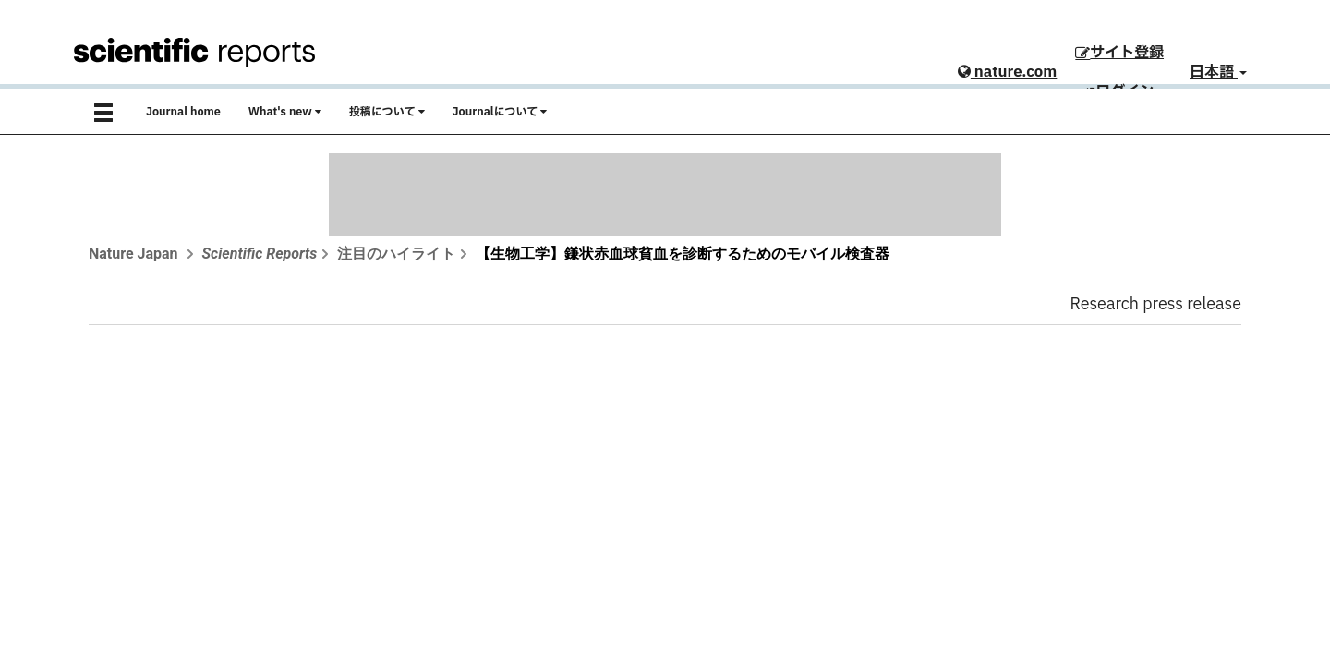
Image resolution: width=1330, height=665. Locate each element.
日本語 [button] (1218, 72)
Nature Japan (133, 253)
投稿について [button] (387, 111)
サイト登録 (1119, 53)
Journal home (183, 111)
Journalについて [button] (500, 111)
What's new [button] (284, 111)
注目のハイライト (396, 253)
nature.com (1007, 72)
